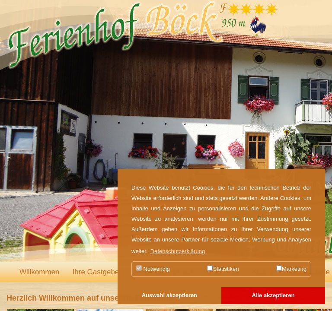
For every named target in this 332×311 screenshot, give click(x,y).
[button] (169, 296)
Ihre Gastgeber (97, 272)
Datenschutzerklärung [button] (177, 251)
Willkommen (39, 272)
